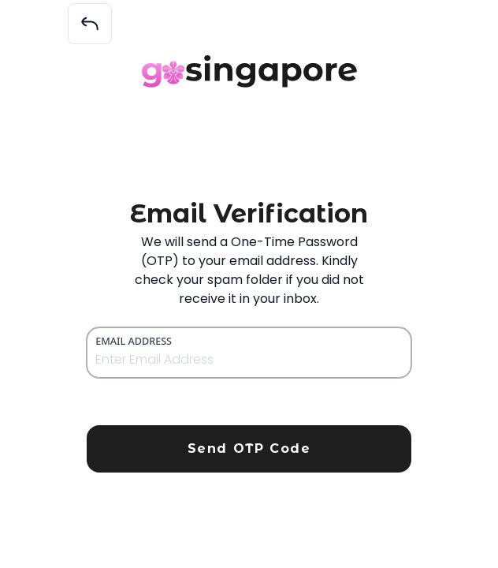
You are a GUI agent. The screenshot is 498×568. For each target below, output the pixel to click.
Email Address (133, 341)
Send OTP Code (249, 448)
